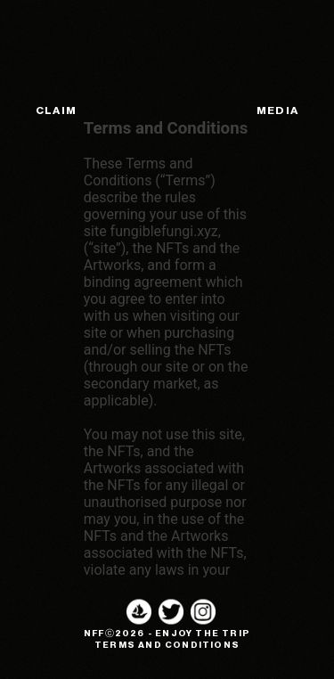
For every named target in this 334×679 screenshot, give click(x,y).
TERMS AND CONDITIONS (167, 645)
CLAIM (56, 110)
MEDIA (277, 110)
